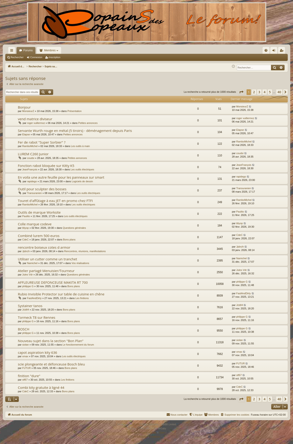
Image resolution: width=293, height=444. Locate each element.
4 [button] (265, 92)
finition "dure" (29, 375)
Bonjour (24, 107)
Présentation (75, 111)
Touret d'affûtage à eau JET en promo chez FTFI (55, 200)
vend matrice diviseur (35, 119)
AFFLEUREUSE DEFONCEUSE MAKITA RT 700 (53, 282)
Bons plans (69, 239)
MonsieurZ (28, 111)
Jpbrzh (26, 251)
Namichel (32, 263)
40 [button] (279, 92)
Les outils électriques (82, 169)
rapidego (32, 181)
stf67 (25, 379)
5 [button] (270, 92)
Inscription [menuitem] (282, 51)
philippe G (28, 286)
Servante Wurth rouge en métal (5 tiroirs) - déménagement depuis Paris (75, 130)
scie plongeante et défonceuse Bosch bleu (51, 364)
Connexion (36, 57)
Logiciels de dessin (82, 181)
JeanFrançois (29, 169)
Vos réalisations (80, 263)
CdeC (25, 239)
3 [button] (259, 92)
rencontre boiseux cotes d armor (44, 247)
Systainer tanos (30, 305)
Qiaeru (162, 432)
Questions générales (74, 227)
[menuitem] (217, 50)
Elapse (26, 134)
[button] (241, 92)
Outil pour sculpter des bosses (42, 189)
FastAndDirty (34, 298)
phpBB (136, 424)
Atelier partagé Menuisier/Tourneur (46, 270)
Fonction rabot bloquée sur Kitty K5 (46, 165)
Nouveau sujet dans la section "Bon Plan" (51, 340)
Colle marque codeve (35, 224)
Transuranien (34, 193)
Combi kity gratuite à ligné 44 (41, 387)
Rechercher (17, 57)
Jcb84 (25, 309)
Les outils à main (80, 146)
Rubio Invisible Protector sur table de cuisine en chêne (61, 294)
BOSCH (23, 329)
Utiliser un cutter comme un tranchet (47, 259)
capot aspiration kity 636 (37, 352)
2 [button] (254, 92)
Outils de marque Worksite (39, 212)
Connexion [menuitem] (274, 51)
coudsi (30, 158)
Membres (50, 50)
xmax (25, 356)
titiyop (25, 227)
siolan (25, 344)
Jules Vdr (27, 274)
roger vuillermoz (36, 123)
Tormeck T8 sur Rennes (36, 317)
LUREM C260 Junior (33, 154)
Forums (28, 50)
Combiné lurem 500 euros (39, 235)
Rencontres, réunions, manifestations (85, 251)
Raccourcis (12, 51)
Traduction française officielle (141, 432)
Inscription (54, 57)
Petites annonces (88, 123)
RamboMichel (30, 146)
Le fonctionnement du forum (78, 344)
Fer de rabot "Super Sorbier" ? (41, 142)
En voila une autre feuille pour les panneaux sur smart (61, 177)
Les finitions (82, 298)
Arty (139, 428)
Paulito (26, 216)
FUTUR (26, 368)
